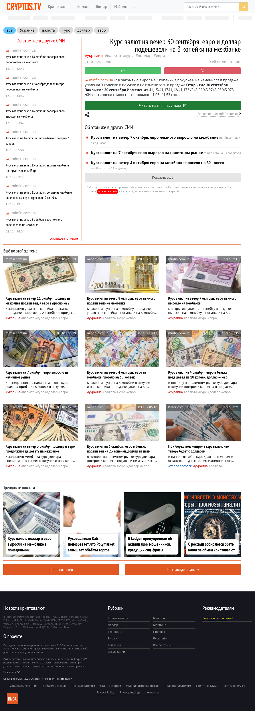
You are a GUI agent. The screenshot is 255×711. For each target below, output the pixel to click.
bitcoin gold (34, 627)
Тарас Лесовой (181, 466)
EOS (38, 616)
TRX (71, 616)
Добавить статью (55, 686)
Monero (63, 616)
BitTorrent (57, 627)
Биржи (112, 638)
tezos (66, 623)
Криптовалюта (58, 6)
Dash (47, 620)
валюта (48, 30)
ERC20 (61, 620)
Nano (67, 627)
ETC (68, 620)
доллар (83, 30)
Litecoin (29, 616)
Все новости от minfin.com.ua (218, 113)
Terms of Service (234, 686)
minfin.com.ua (24, 50)
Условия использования (142, 686)
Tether (39, 620)
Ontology (76, 623)
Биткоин (83, 6)
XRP (16, 620)
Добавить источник (24, 686)
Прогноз (159, 632)
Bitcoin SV (36, 623)
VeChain (82, 620)
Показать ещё (162, 177)
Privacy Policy (106, 692)
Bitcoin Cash (27, 620)
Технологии (116, 632)
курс (66, 30)
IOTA (85, 616)
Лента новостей (61, 569)
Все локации (116, 652)
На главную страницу (183, 569)
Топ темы (114, 645)
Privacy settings (130, 692)
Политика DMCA (207, 686)
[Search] (216, 6)
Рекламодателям (83, 686)
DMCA (12, 699)
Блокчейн (160, 638)
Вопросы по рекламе (216, 618)
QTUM (45, 627)
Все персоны (162, 645)
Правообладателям (177, 686)
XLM (74, 620)
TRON (53, 616)
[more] (135, 6)
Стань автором (110, 686)
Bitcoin (7, 616)
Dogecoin (8, 627)
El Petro (7, 620)
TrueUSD (21, 627)
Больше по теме (64, 238)
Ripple (45, 616)
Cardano (49, 623)
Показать (11, 672)
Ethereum (18, 616)
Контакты (152, 692)
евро (101, 30)
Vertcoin (8, 623)
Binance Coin (22, 623)
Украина (27, 30)
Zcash (78, 616)
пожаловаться (107, 191)
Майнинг (120, 6)
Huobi (58, 623)
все (9, 30)
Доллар (101, 6)
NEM (53, 620)
